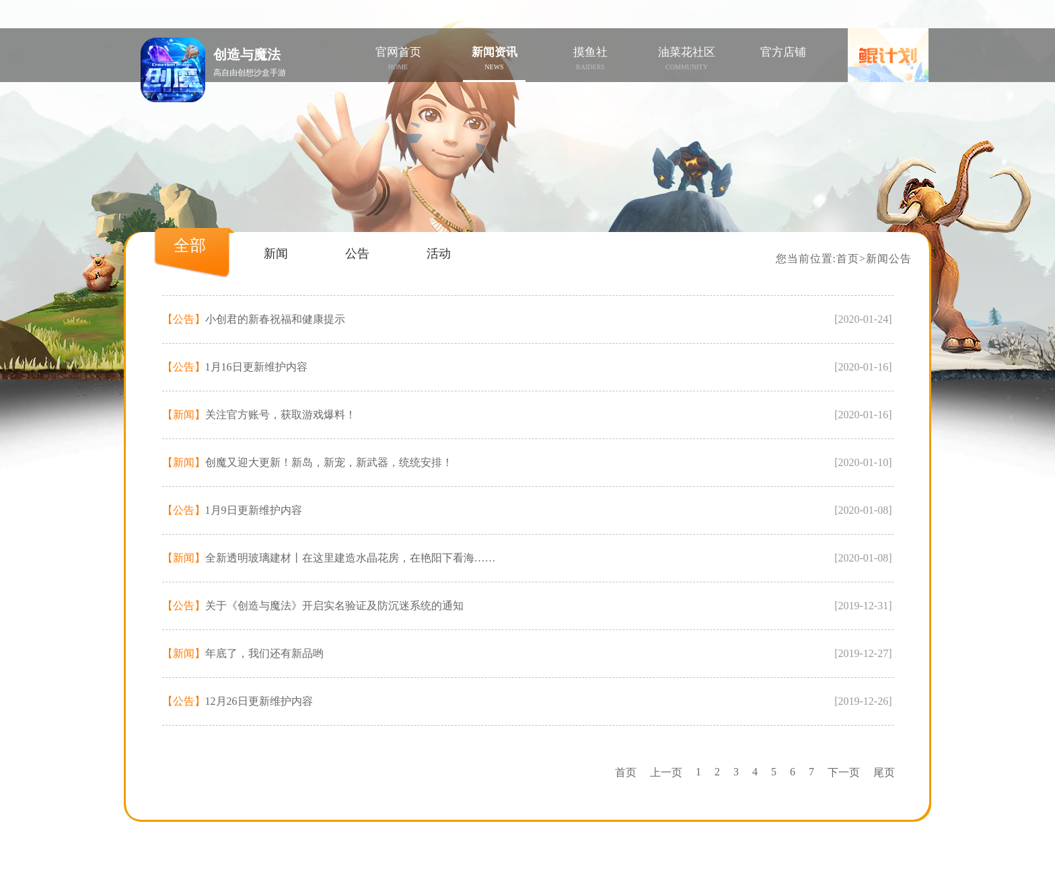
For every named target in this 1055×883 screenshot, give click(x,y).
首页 (847, 258)
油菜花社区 (686, 58)
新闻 (276, 253)
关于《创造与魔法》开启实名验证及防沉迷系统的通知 (313, 605)
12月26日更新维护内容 (237, 701)
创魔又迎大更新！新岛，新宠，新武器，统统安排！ (307, 462)
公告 (357, 253)
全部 (190, 245)
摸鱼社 (590, 58)
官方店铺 (783, 52)
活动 (439, 253)
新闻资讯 (494, 58)
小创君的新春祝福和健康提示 (253, 319)
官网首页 (398, 58)
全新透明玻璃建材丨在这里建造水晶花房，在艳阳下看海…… (329, 558)
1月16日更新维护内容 (234, 367)
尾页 (884, 772)
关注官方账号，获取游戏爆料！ (259, 414)
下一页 (844, 772)
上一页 (666, 772)
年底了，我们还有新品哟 (243, 653)
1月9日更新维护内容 (232, 510)
